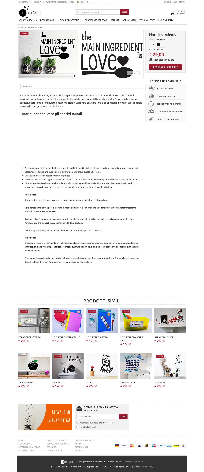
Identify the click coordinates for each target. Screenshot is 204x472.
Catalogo (51, 447)
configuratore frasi (96, 20)
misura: (152, 40)
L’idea (71, 2)
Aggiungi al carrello (165, 67)
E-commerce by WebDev (133, 462)
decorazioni (47, 20)
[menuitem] (20, 27)
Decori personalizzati (29, 447)
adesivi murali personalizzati (138, 20)
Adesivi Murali (26, 20)
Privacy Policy (94, 427)
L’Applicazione (25, 444)
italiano (78, 2)
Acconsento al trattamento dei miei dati (96, 423)
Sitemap (79, 450)
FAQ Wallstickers (26, 450)
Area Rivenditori (55, 450)
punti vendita (166, 20)
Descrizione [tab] (27, 86)
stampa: (152, 49)
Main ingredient (35, 27)
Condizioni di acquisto (58, 444)
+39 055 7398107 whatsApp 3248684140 (50, 2)
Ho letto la (90, 427)
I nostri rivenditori (84, 440)
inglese (82, 2)
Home (20, 27)
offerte (114, 20)
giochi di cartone (69, 20)
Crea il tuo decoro (56, 440)
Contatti (79, 444)
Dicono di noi (81, 447)
